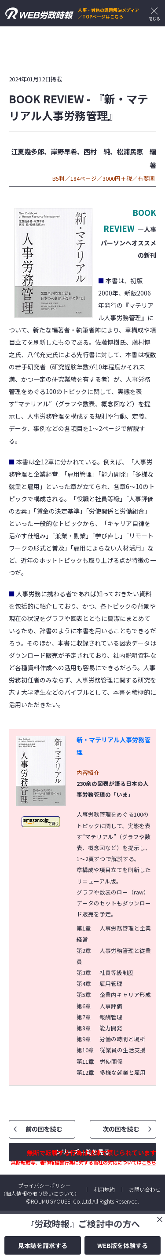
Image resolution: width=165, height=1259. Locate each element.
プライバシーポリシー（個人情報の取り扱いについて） (40, 1189)
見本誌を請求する (42, 1245)
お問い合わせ (145, 1189)
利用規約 (104, 1189)
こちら (149, 1162)
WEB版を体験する (122, 1245)
